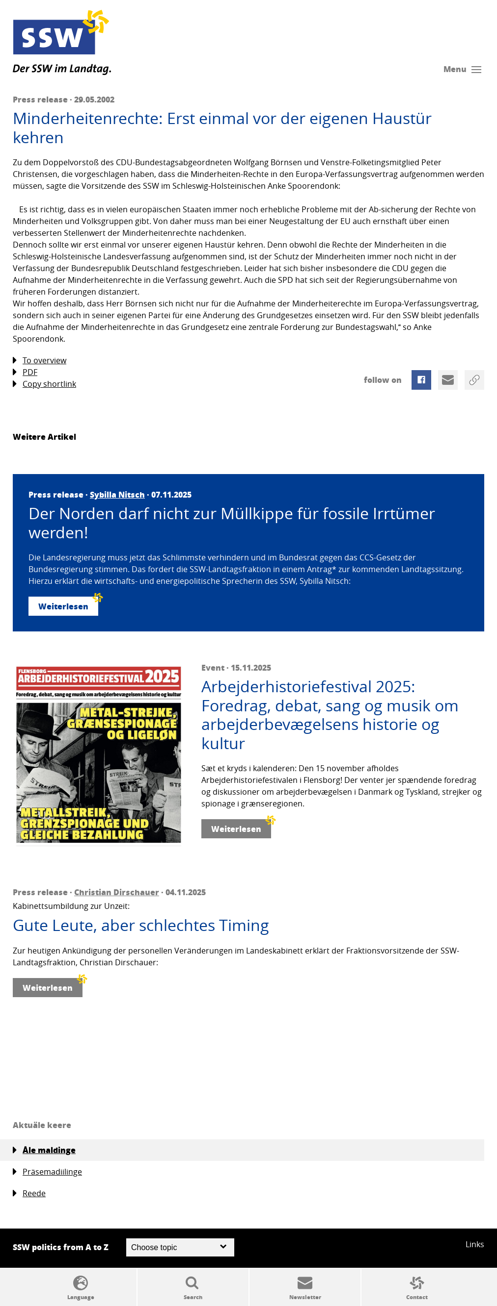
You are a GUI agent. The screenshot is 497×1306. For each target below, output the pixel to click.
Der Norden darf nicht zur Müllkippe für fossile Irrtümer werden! (231, 523)
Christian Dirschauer (116, 892)
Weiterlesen (68, 604)
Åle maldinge (44, 1150)
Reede (29, 1193)
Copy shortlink (44, 384)
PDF (25, 372)
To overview (39, 360)
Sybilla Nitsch (117, 494)
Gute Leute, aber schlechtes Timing (141, 925)
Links (475, 1244)
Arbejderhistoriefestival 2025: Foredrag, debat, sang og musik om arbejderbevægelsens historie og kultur (330, 715)
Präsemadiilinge (47, 1172)
